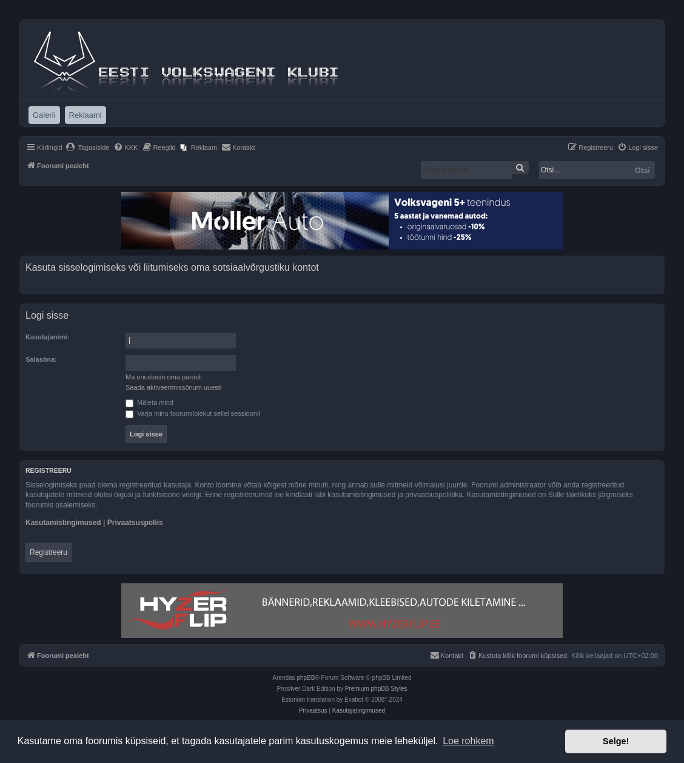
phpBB (306, 677)
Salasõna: (41, 359)
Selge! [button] (616, 741)
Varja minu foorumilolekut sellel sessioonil (193, 413)
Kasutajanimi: (47, 337)
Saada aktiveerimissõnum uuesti (173, 387)
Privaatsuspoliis (135, 522)
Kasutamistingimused (63, 522)
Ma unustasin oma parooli (164, 377)
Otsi (642, 169)
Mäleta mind (149, 402)
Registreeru (48, 552)
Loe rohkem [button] (468, 741)
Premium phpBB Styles (376, 688)
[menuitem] (87, 147)
